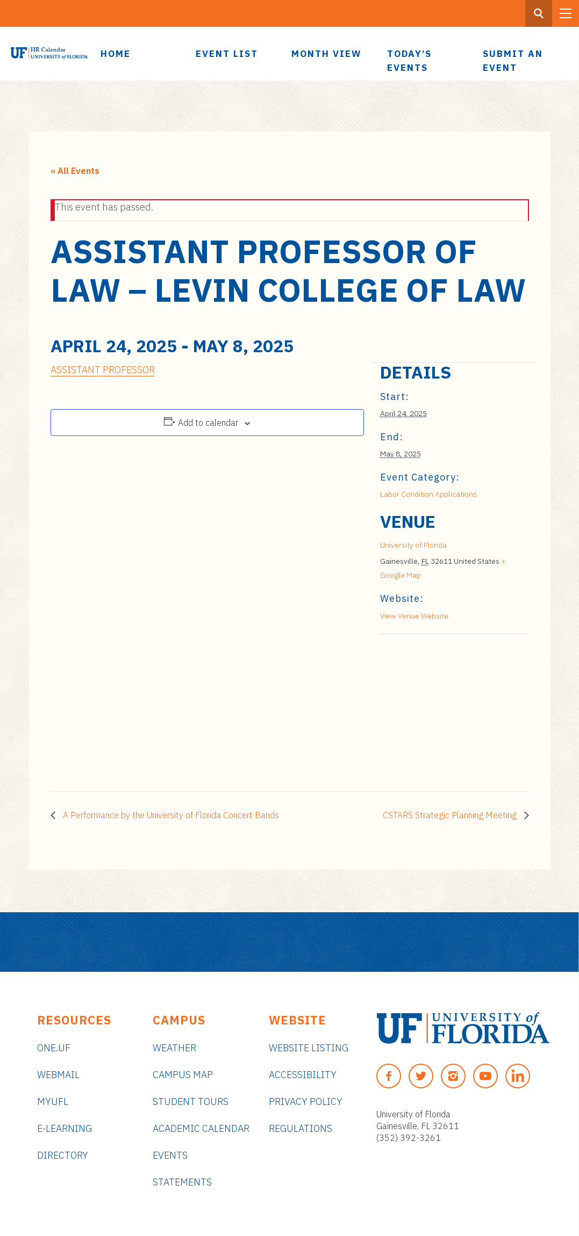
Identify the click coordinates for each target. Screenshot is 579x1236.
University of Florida (413, 545)
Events (170, 1155)
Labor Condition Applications (428, 494)
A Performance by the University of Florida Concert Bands (170, 815)
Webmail (58, 1074)
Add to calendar (208, 422)
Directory (62, 1155)
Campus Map (183, 1074)
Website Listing (308, 1048)
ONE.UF (53, 1048)
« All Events (75, 170)
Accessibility (303, 1074)
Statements (182, 1182)
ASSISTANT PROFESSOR (103, 369)
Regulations (300, 1128)
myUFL (52, 1101)
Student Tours (190, 1101)
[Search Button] (538, 13)
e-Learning (64, 1128)
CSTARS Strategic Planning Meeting (451, 815)
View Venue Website (414, 616)
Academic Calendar (201, 1128)
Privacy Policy (305, 1101)
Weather (174, 1048)
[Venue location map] (437, 708)
